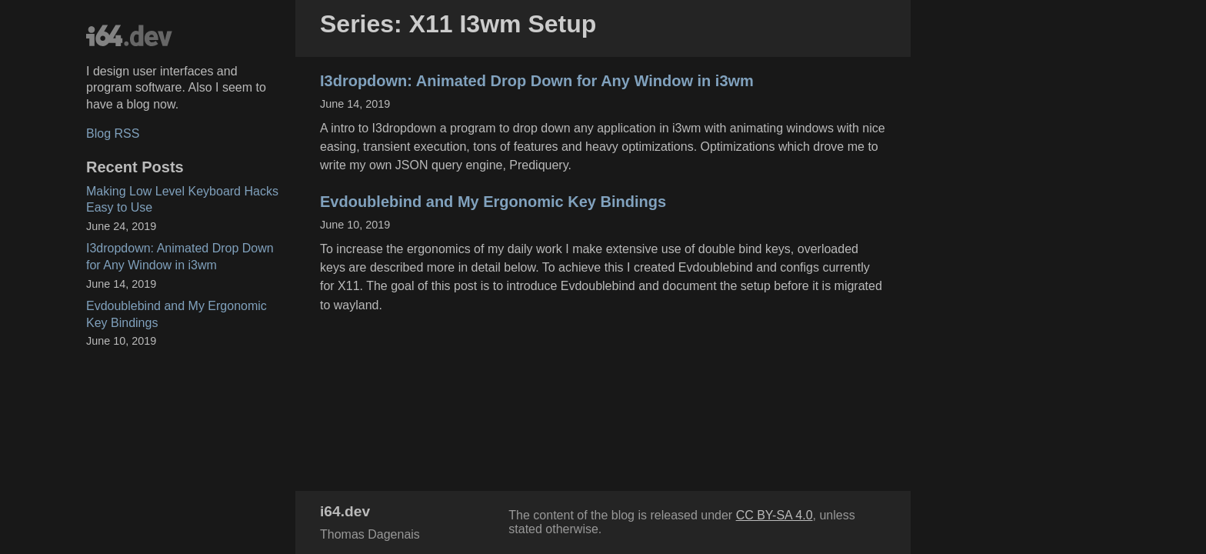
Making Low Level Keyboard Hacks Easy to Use (182, 200)
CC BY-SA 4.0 (774, 515)
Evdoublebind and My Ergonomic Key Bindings (176, 314)
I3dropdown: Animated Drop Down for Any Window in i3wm (180, 257)
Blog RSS (112, 133)
